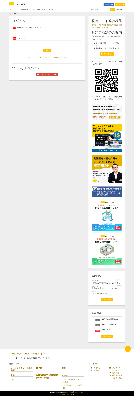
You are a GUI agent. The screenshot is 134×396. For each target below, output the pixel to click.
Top (10, 14)
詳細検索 (120, 9)
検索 (112, 9)
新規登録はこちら (60, 57)
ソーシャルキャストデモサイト (27, 353)
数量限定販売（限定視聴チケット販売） (47, 376)
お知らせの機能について (101, 294)
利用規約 (114, 373)
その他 (65, 375)
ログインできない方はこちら (37, 57)
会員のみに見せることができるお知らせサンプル (110, 288)
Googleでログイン (47, 75)
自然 (13, 375)
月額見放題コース (27, 9)
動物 (64, 368)
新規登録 (108, 4)
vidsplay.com (68, 392)
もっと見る (107, 300)
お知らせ (52, 9)
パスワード (21, 38)
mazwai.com (79, 392)
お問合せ (96, 370)
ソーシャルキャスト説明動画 (21, 369)
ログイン (120, 4)
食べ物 (39, 368)
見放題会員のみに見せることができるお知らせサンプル (112, 283)
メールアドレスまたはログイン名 (29, 28)
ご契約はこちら (107, 54)
